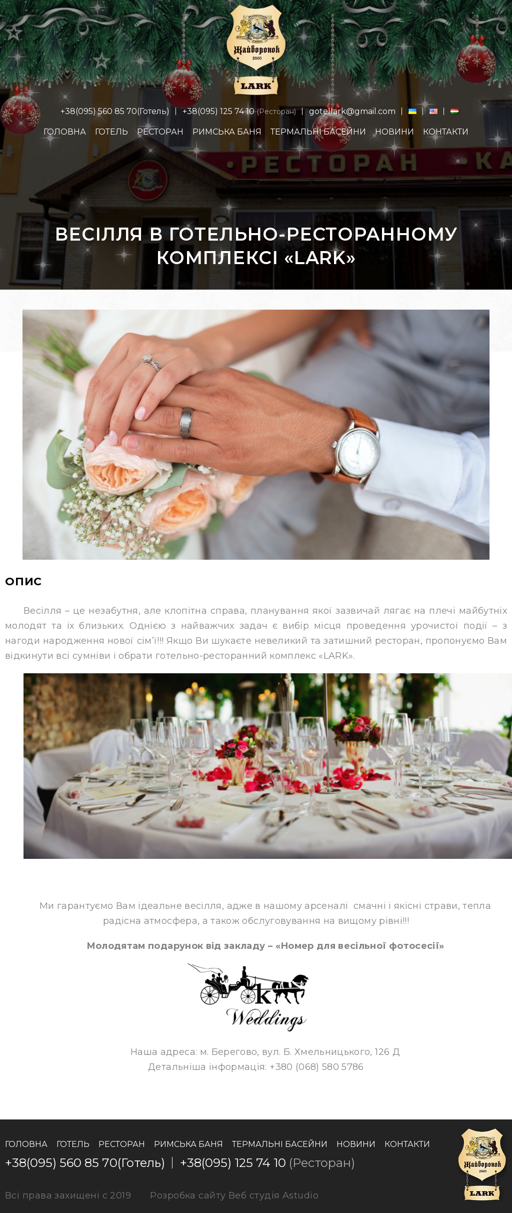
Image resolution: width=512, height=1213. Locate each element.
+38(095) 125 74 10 (218, 111)
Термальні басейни (318, 132)
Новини (394, 132)
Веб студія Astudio (273, 1195)
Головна (65, 132)
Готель (111, 132)
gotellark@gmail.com (352, 111)
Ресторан (160, 132)
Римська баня (227, 132)
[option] (256, 435)
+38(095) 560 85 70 (98, 111)
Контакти (445, 132)
